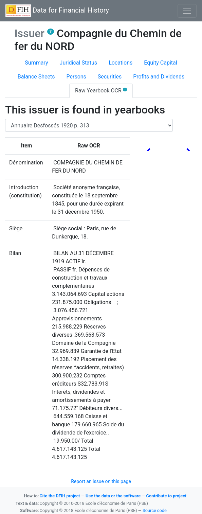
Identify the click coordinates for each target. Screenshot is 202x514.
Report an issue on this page (101, 481)
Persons (76, 76)
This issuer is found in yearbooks (85, 109)
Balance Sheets (36, 76)
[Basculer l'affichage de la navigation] (187, 11)
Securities (110, 76)
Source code (155, 510)
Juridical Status (78, 62)
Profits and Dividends (158, 76)
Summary (36, 62)
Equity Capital (160, 62)
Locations (120, 62)
